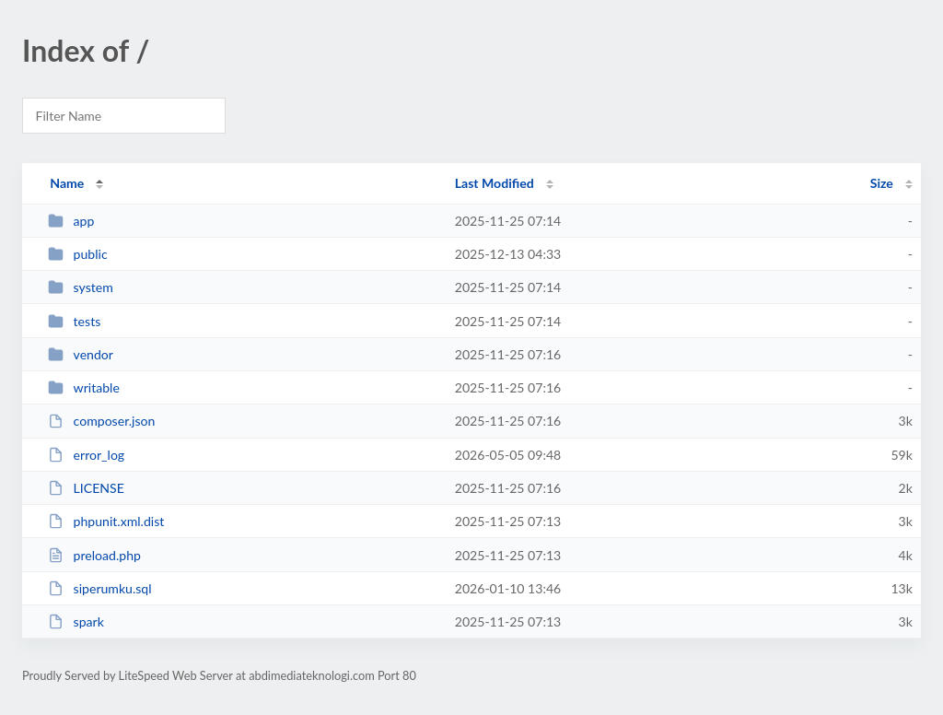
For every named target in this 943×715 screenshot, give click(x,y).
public (77, 254)
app (71, 221)
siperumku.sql (99, 588)
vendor (80, 354)
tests (74, 321)
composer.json (101, 420)
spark (76, 621)
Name (67, 183)
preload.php (94, 555)
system (80, 287)
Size (881, 183)
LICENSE (86, 488)
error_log (86, 455)
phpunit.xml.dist (106, 521)
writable (84, 387)
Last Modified (494, 183)
